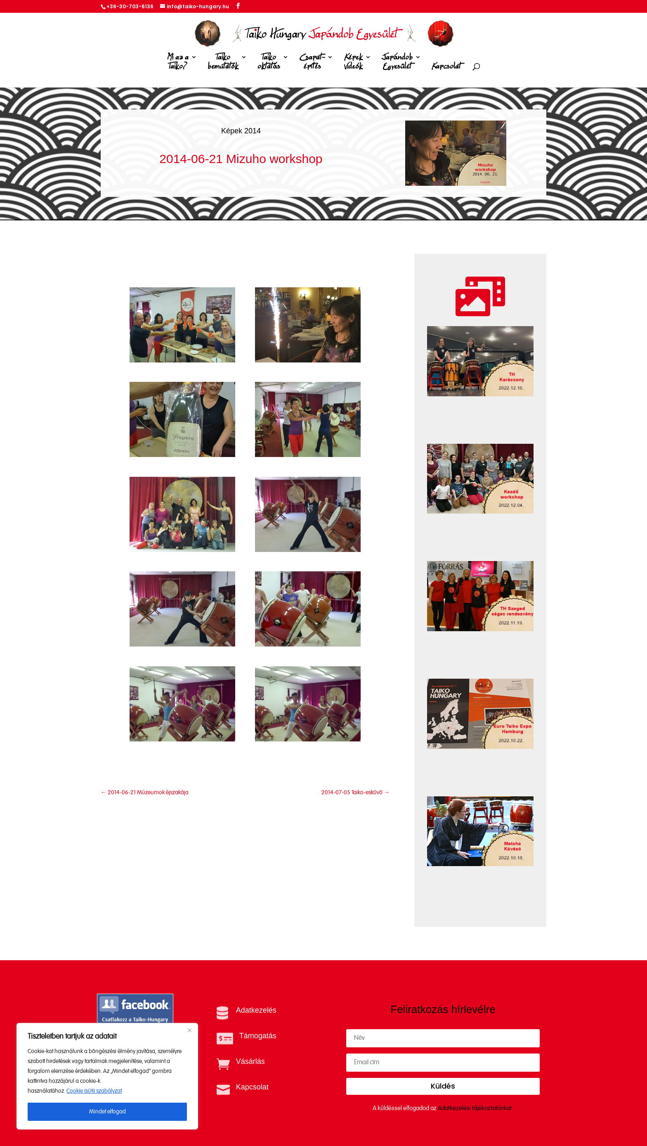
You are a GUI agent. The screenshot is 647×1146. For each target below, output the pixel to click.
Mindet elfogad (107, 1112)
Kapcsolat (446, 66)
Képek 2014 (241, 131)
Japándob (397, 63)
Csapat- (312, 63)
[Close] (189, 1030)
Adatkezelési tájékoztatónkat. (475, 1108)
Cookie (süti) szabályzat (94, 1091)
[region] (107, 1076)
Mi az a (178, 63)
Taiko (223, 63)
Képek (353, 63)
